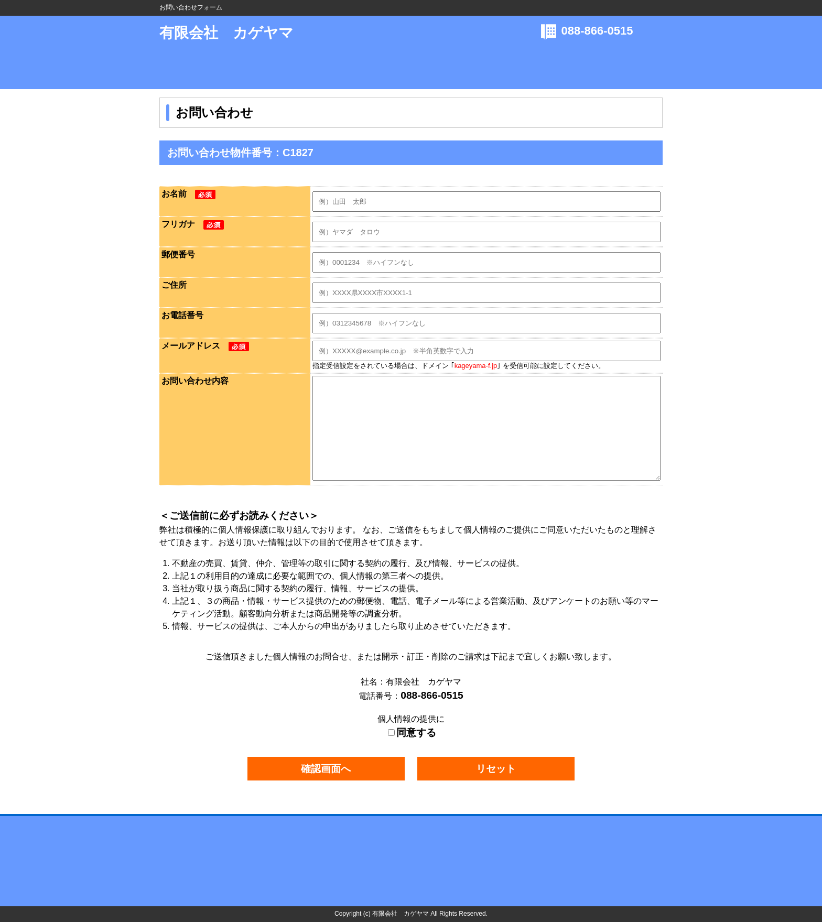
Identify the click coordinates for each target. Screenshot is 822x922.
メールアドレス (205, 345)
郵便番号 (178, 254)
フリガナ (192, 224)
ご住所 (174, 284)
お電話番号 (182, 315)
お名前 (188, 193)
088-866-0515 (597, 30)
